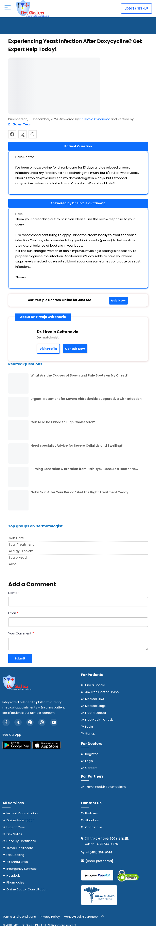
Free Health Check (99, 719)
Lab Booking (15, 855)
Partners (91, 813)
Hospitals (13, 875)
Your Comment (21, 633)
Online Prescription (20, 820)
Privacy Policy (50, 916)
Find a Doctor (95, 685)
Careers (91, 768)
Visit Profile (48, 349)
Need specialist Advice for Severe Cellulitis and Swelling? (77, 445)
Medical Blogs (95, 706)
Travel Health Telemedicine (105, 787)
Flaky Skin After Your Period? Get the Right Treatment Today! (80, 492)
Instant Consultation (22, 813)
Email (13, 613)
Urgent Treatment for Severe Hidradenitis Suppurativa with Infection (86, 399)
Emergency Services (21, 868)
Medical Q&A (94, 699)
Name (14, 593)
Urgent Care (15, 827)
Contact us (93, 827)
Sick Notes (14, 834)
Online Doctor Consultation (26, 889)
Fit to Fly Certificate (21, 841)
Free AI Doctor (95, 713)
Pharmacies (15, 882)
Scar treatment (21, 544)
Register (91, 754)
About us (92, 820)
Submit (20, 658)
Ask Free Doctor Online (102, 692)
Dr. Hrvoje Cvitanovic (95, 119)
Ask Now (118, 300)
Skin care (16, 538)
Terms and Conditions (19, 916)
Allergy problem (21, 551)
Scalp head (18, 557)
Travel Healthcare (19, 848)
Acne (13, 564)
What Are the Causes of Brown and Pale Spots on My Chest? (79, 375)
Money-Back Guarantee (84, 917)
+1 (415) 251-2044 (99, 852)
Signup (90, 733)
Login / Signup (136, 8)
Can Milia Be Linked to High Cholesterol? (63, 422)
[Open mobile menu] (7, 8)
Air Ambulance (17, 862)
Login (89, 726)
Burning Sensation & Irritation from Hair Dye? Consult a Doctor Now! (85, 469)
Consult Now (75, 349)
